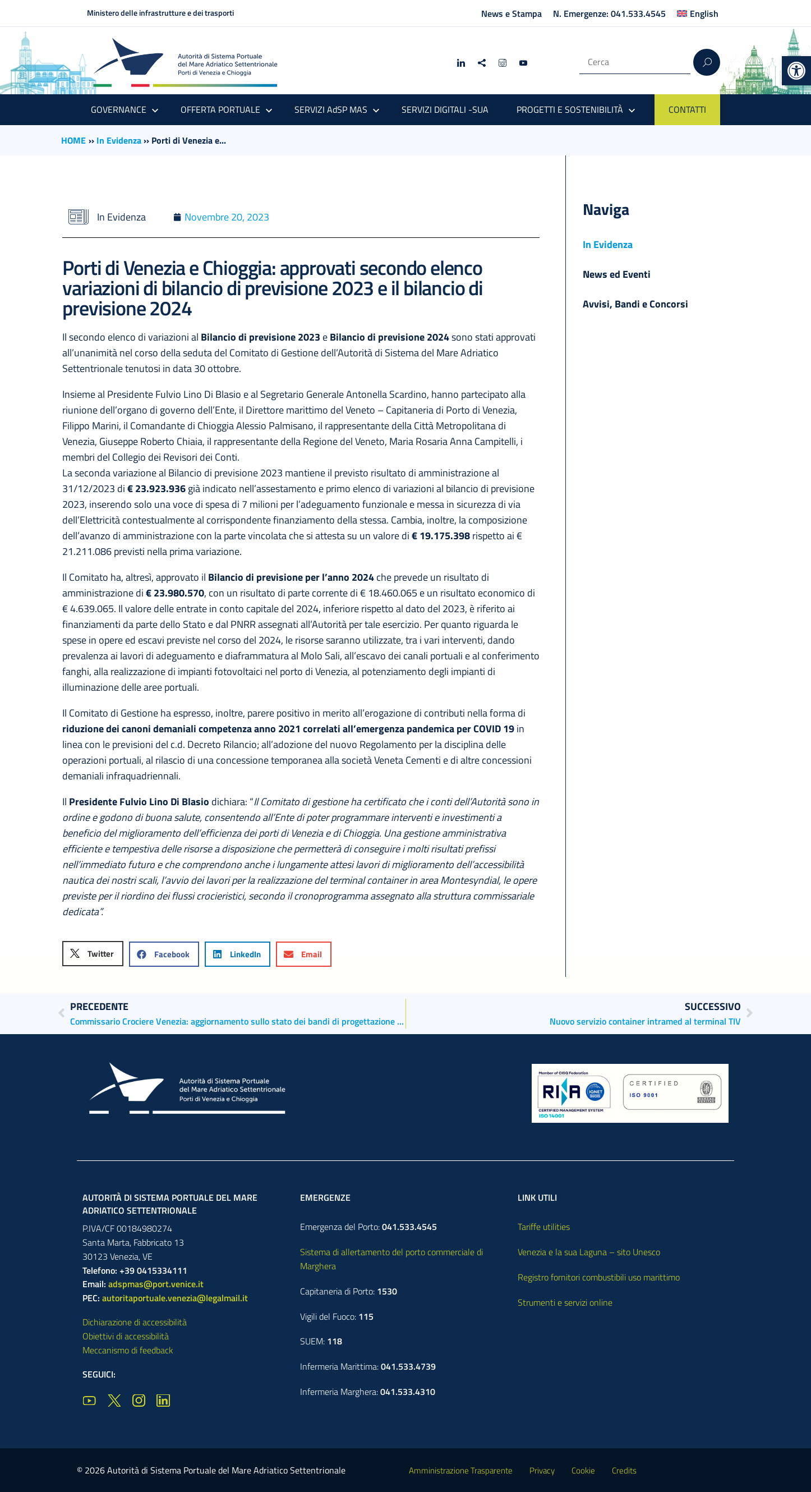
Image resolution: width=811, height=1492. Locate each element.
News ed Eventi (617, 274)
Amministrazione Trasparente (461, 1470)
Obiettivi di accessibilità (125, 1336)
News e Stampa (511, 13)
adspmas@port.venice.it (156, 1284)
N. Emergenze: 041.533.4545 (609, 13)
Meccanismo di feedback (127, 1350)
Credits (624, 1470)
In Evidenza (118, 140)
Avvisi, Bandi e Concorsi (635, 303)
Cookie (583, 1470)
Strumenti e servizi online (565, 1302)
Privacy (542, 1470)
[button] (796, 70)
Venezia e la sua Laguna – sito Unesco (589, 1252)
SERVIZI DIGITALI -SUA (445, 109)
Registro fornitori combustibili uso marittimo (599, 1277)
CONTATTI (687, 109)
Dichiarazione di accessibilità (134, 1322)
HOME (73, 140)
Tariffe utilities (544, 1226)
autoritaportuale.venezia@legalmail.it (175, 1298)
